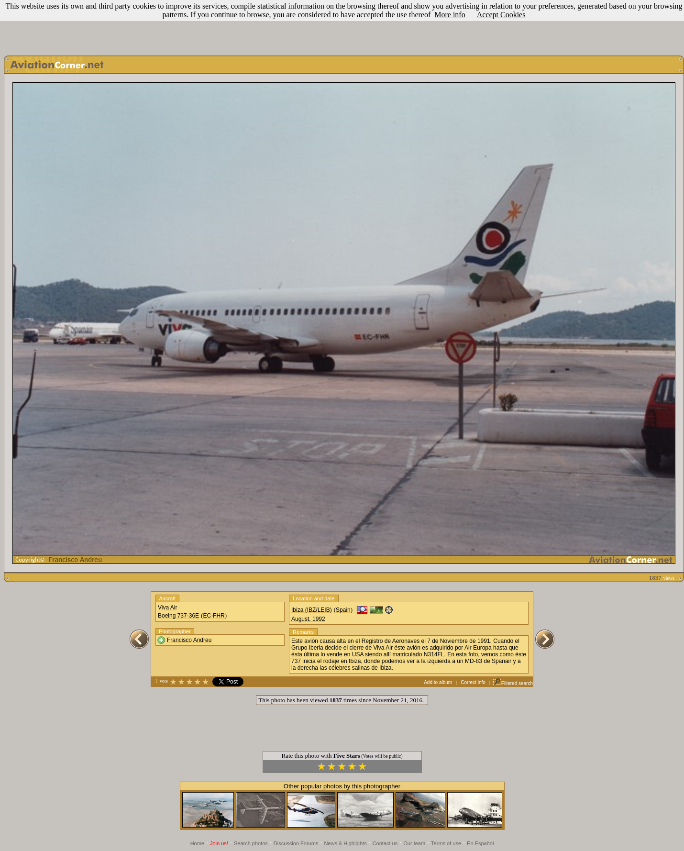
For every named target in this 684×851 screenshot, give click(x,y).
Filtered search (512, 683)
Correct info (473, 682)
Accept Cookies (501, 15)
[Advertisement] (342, 25)
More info (449, 15)
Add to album (438, 682)
